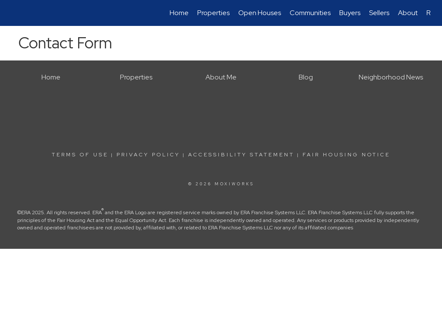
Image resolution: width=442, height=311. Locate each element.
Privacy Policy (148, 154)
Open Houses (259, 12)
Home (179, 12)
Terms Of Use (80, 154)
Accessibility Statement (241, 154)
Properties (213, 12)
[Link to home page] (16, 13)
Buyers (349, 12)
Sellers (379, 12)
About (408, 12)
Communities (310, 12)
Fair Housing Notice (346, 154)
